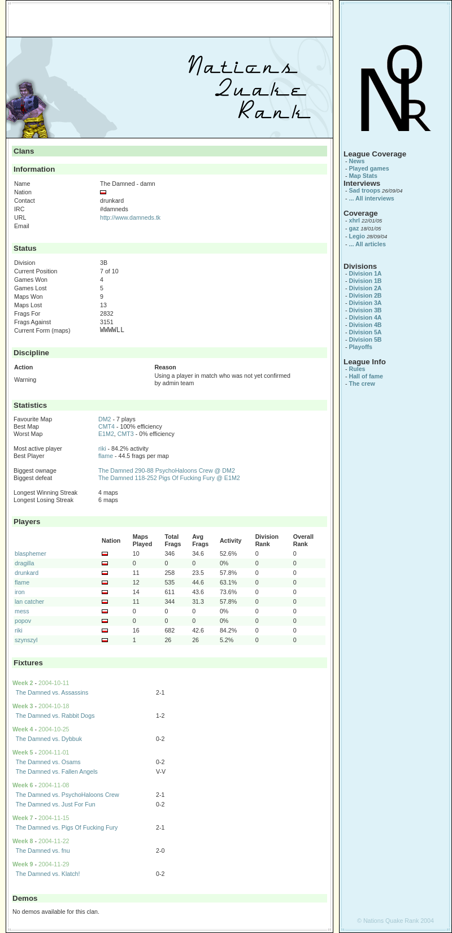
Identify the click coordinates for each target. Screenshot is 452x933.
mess (22, 611)
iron (20, 591)
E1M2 (106, 433)
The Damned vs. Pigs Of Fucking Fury (67, 827)
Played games (369, 168)
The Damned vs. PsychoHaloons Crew (67, 794)
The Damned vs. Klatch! (48, 873)
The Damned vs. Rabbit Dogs (55, 715)
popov (23, 620)
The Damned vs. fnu (43, 850)
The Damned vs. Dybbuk (49, 738)
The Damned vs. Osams (48, 761)
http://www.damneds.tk (130, 217)
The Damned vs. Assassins (52, 692)
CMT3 (126, 433)
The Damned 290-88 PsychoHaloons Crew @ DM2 (166, 470)
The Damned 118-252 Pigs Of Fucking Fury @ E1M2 (169, 477)
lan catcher (29, 601)
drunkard (26, 572)
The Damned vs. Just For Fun (55, 804)
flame (105, 455)
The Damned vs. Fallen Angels (57, 771)
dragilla (24, 563)
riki (102, 448)
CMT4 (106, 426)
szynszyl (26, 639)
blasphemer (30, 553)
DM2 (104, 419)
